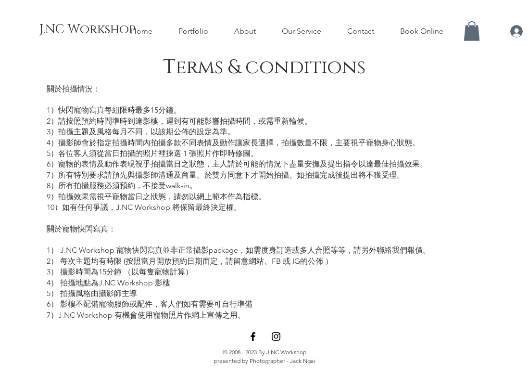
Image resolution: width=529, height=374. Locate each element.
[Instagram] (276, 336)
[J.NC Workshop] (87, 29)
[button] (472, 31)
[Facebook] (253, 336)
